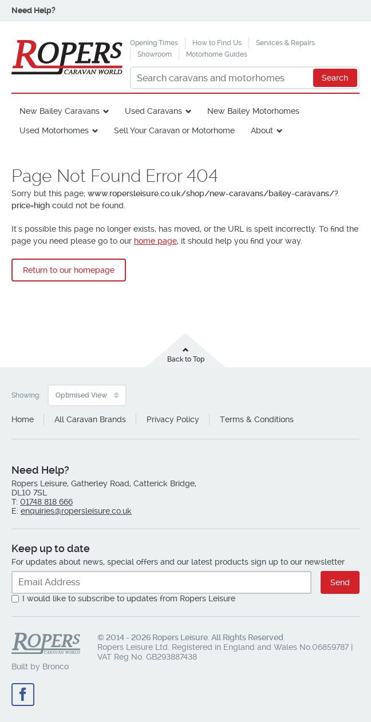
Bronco (55, 666)
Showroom (154, 54)
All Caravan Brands (90, 419)
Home (22, 419)
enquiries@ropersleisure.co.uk (76, 510)
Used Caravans (153, 111)
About (262, 130)
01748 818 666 (46, 501)
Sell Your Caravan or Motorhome (174, 130)
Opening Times (154, 43)
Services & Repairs (285, 43)
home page (155, 240)
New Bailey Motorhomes (253, 111)
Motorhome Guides (216, 54)
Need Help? (33, 10)
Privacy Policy (173, 419)
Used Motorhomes (54, 130)
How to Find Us (217, 43)
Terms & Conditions (257, 419)
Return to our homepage (69, 270)
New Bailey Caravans (59, 111)
